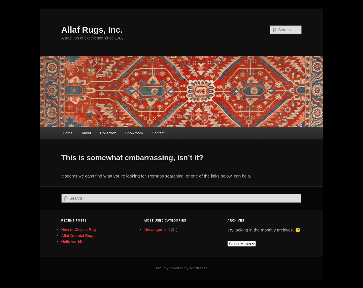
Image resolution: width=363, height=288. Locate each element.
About (86, 133)
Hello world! (71, 241)
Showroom (134, 133)
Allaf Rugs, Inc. (92, 29)
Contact (158, 133)
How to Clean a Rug (78, 230)
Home (68, 133)
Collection (108, 133)
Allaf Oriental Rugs (77, 235)
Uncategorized (157, 230)
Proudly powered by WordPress (181, 268)
